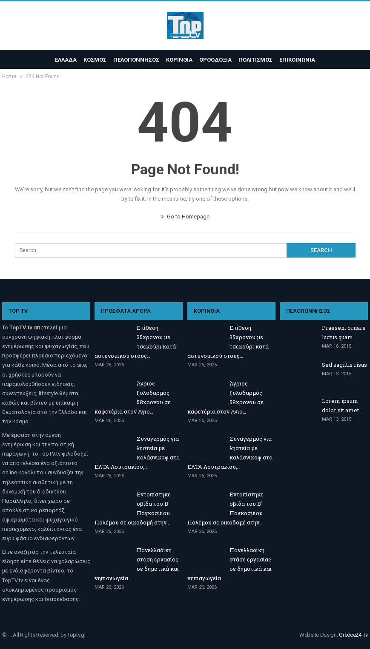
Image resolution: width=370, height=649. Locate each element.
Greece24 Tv (353, 635)
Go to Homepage (185, 216)
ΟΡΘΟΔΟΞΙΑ (217, 60)
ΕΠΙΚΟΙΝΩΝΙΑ (301, 60)
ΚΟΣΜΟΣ (92, 60)
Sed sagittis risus (344, 364)
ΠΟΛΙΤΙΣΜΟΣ (258, 60)
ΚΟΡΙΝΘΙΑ (179, 60)
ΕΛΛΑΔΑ (62, 60)
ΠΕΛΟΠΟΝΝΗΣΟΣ (135, 60)
